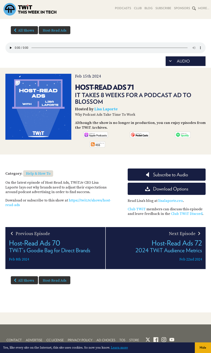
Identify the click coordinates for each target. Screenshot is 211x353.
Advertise (34, 340)
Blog (148, 8)
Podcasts (123, 8)
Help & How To (38, 173)
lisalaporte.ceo (170, 200)
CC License (55, 340)
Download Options (166, 189)
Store (134, 340)
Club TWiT (137, 209)
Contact (14, 340)
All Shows (23, 30)
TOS (122, 340)
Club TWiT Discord (186, 213)
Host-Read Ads (54, 30)
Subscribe (163, 8)
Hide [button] (203, 347)
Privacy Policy (80, 340)
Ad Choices (106, 340)
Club (138, 8)
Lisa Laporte (106, 109)
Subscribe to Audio (166, 174)
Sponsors (182, 8)
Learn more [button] (119, 348)
